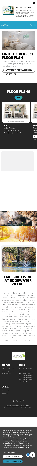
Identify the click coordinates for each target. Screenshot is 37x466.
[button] (34, 51)
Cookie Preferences (9, 452)
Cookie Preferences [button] (25, 405)
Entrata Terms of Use (26, 407)
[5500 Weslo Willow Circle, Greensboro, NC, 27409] (8, 370)
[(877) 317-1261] (30, 25)
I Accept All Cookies (13, 461)
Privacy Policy (15, 405)
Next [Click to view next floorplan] (18, 98)
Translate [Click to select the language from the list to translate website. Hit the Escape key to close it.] (8, 405)
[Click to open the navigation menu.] (35, 25)
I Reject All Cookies (13, 456)
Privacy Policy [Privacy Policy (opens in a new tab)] (25, 447)
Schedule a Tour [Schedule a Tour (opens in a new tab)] (6, 390)
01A (5, 126)
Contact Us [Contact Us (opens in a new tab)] (5, 393)
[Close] (35, 428)
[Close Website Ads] (34, 3)
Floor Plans (18, 92)
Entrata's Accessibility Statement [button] (12, 407)
